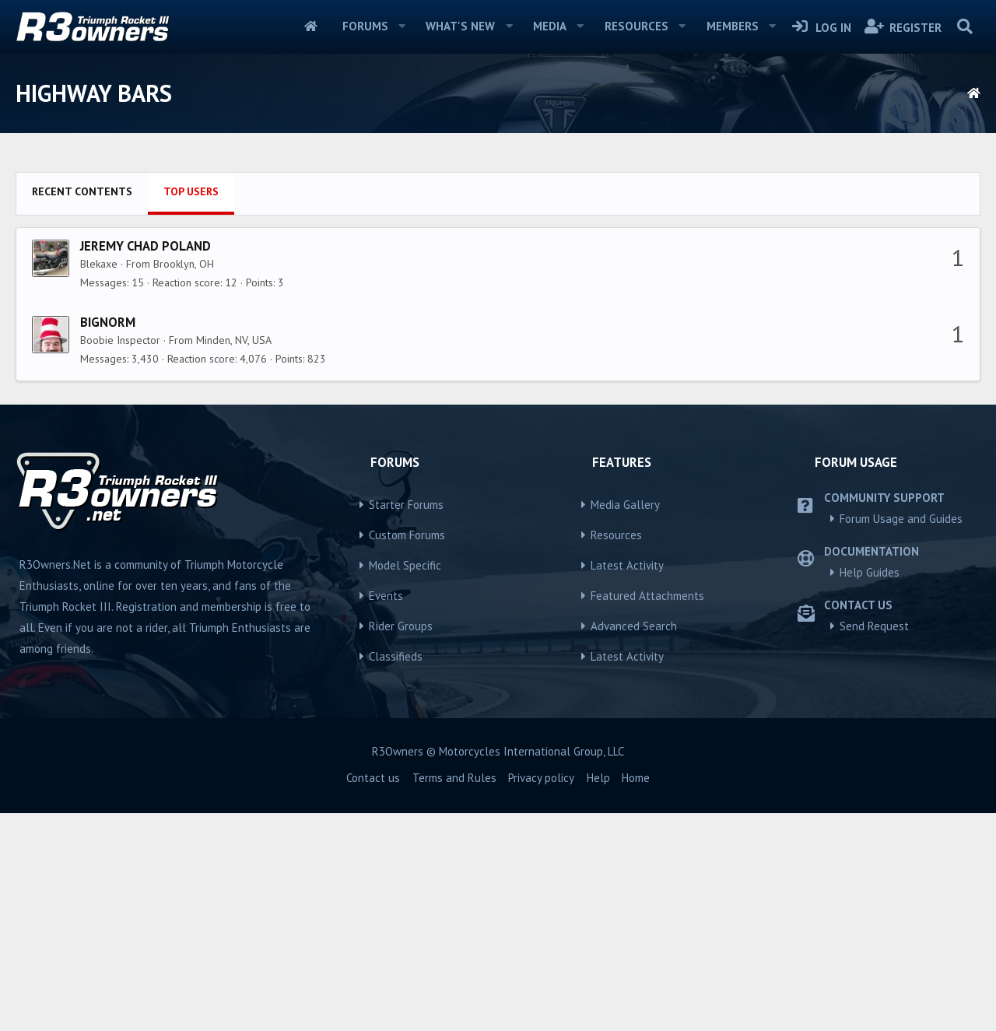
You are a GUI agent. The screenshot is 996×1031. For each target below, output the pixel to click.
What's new (460, 26)
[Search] (964, 26)
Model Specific (405, 783)
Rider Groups (401, 843)
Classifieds (396, 874)
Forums (365, 26)
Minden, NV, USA (234, 558)
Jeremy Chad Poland (145, 463)
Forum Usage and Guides (901, 736)
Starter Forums (406, 722)
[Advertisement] (498, 273)
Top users (191, 409)
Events (386, 813)
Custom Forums (407, 752)
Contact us (373, 995)
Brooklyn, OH (183, 482)
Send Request (874, 843)
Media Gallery (625, 722)
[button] (401, 26)
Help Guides (870, 790)
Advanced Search (634, 843)
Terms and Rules (454, 995)
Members (733, 26)
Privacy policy (541, 995)
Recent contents (82, 409)
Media (549, 26)
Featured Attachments (647, 813)
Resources (636, 26)
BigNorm (107, 540)
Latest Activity (627, 783)
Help (598, 995)
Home (311, 26)
